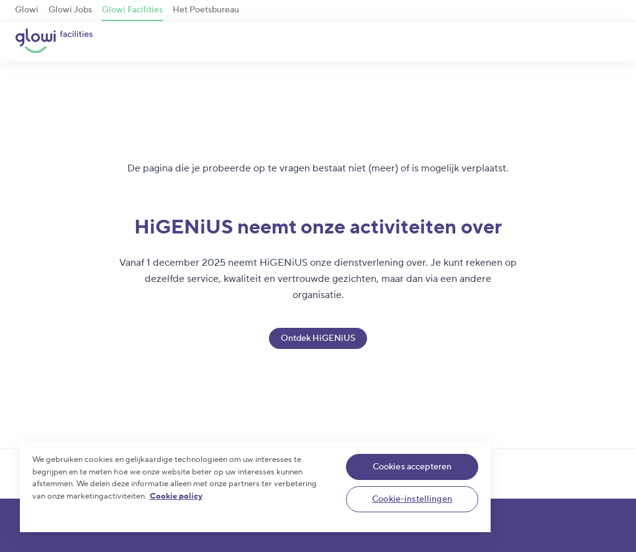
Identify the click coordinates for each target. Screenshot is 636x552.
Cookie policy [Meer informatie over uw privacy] (176, 496)
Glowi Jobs (70, 10)
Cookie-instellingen (412, 499)
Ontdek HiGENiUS (318, 338)
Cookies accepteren (412, 467)
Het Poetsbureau (206, 10)
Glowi (27, 10)
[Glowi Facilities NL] (54, 41)
